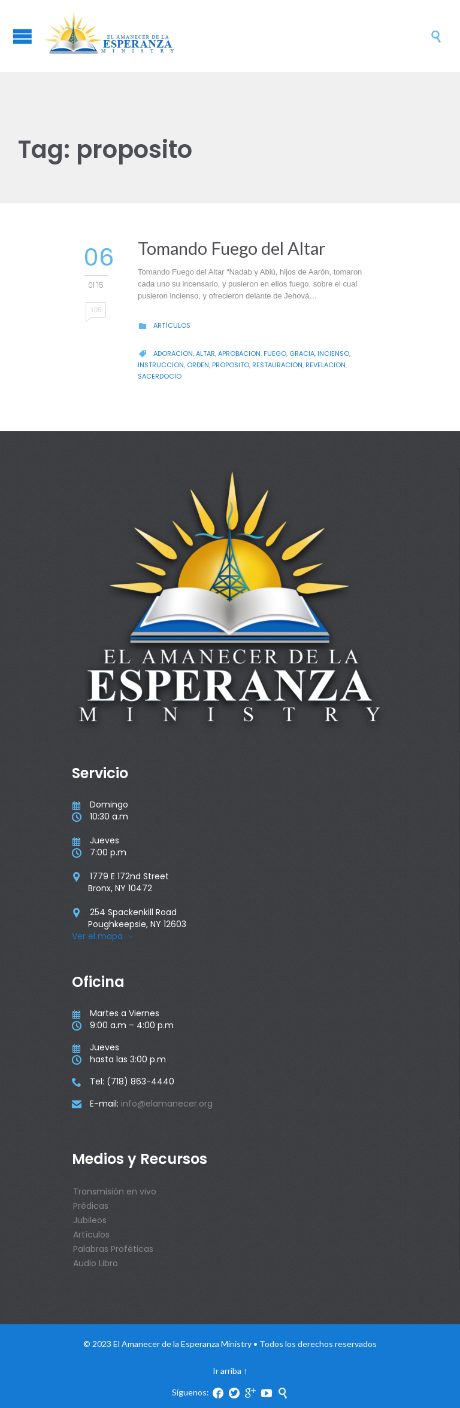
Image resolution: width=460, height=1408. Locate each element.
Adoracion (173, 353)
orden (198, 365)
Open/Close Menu (22, 36)
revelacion (325, 365)
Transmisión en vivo (114, 1191)
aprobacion (239, 353)
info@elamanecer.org (167, 1104)
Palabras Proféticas (113, 1249)
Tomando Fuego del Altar (232, 247)
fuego (275, 353)
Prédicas (90, 1206)
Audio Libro (95, 1263)
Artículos (171, 325)
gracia (301, 353)
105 (95, 309)
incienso (333, 353)
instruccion (161, 365)
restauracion (277, 365)
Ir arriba (227, 1371)
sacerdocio (159, 376)
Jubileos (90, 1220)
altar (205, 353)
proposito (230, 365)
